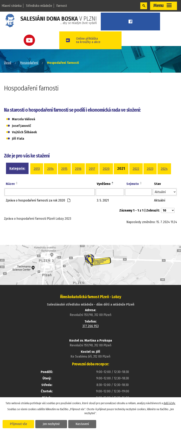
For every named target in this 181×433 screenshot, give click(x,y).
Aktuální (159, 200)
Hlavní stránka (12, 6)
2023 (150, 169)
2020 (106, 169)
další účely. (169, 403)
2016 (78, 169)
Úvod (7, 63)
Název (10, 184)
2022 (136, 169)
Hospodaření (29, 63)
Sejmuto (132, 184)
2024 (164, 169)
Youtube (30, 40)
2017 (92, 169)
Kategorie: (17, 168)
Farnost (61, 6)
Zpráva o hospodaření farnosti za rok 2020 (38, 200)
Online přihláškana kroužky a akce (89, 40)
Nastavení (82, 424)
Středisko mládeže (39, 6)
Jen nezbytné (51, 424)
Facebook (131, 21)
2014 (50, 169)
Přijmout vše (18, 424)
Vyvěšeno (104, 184)
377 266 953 (90, 326)
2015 (64, 169)
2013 (37, 169)
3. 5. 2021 (103, 200)
